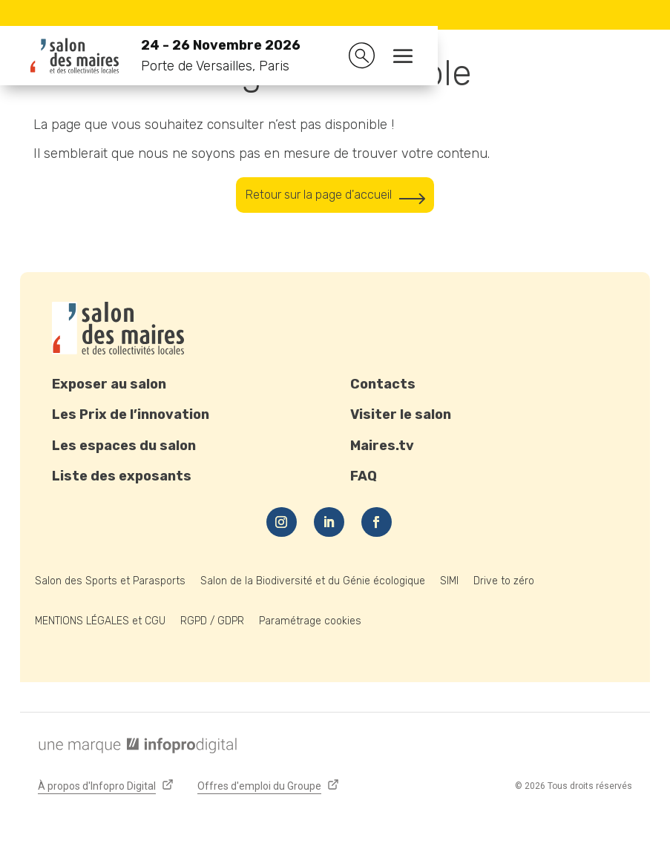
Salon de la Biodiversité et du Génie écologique (312, 583)
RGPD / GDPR (212, 623)
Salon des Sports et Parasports (110, 583)
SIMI (449, 583)
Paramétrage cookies (310, 623)
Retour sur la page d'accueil (316, 196)
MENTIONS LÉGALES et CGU (100, 623)
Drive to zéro (503, 583)
